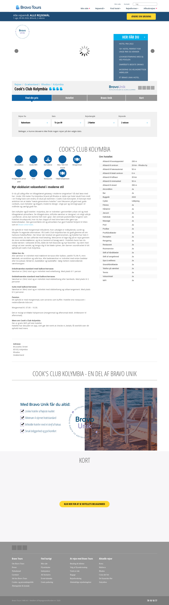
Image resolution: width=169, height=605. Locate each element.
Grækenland (31, 84)
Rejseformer (132, 8)
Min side (85, 8)
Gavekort (15, 575)
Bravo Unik (106, 98)
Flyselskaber (45, 567)
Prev (16, 50)
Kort (141, 98)
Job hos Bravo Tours (19, 578)
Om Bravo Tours (18, 564)
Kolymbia (58, 84)
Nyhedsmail (16, 571)
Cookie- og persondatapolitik (22, 582)
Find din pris (31, 98)
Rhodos (45, 84)
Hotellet (69, 98)
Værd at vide (74, 571)
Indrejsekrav (45, 571)
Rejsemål (100, 8)
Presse (14, 567)
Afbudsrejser (150, 8)
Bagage (73, 575)
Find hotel (115, 8)
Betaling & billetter (77, 564)
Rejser (18, 84)
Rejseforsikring (75, 578)
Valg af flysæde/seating (78, 567)
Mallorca (102, 567)
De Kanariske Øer (105, 578)
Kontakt (127, 4)
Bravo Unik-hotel (25, 224)
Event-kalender (46, 578)
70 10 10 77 (152, 600)
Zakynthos (103, 582)
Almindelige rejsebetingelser (80, 582)
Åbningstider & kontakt (20, 586)
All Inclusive (46, 575)
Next (152, 50)
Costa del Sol (104, 575)
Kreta (101, 564)
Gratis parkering (47, 582)
